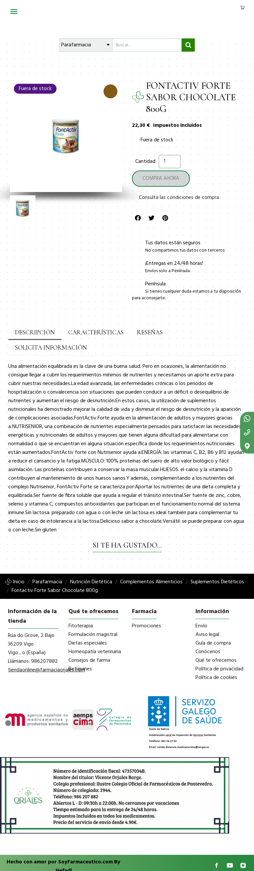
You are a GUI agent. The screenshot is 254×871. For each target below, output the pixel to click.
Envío (201, 610)
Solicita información (189, 332)
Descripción (32, 332)
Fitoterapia (80, 610)
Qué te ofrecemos (215, 645)
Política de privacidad (219, 654)
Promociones (146, 610)
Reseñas (134, 332)
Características (86, 332)
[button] (14, 135)
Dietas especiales (87, 628)
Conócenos (207, 636)
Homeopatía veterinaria (94, 636)
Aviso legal (207, 619)
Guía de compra (213, 628)
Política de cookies (216, 662)
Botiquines (80, 654)
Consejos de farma (89, 645)
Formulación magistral (92, 619)
